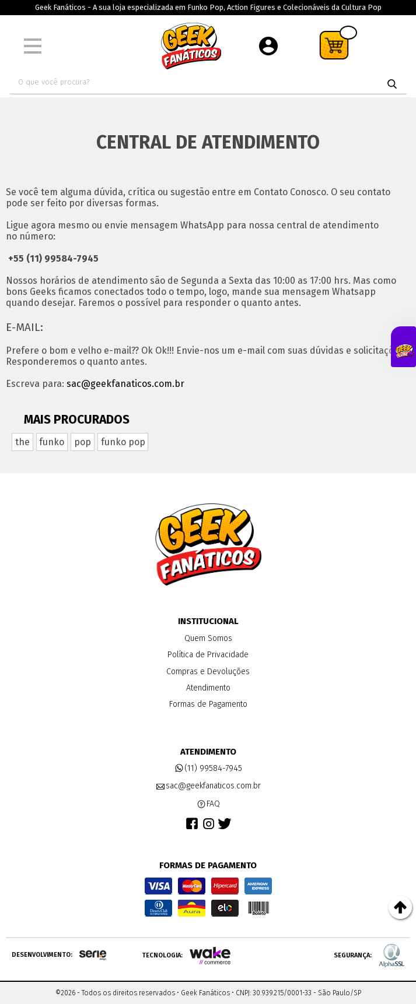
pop (82, 442)
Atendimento (208, 688)
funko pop (123, 442)
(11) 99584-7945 (208, 768)
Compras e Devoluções (208, 672)
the (22, 442)
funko (51, 442)
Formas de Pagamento (208, 704)
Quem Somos (208, 638)
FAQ (208, 804)
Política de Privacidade (208, 655)
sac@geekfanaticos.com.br (125, 383)
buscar (392, 84)
